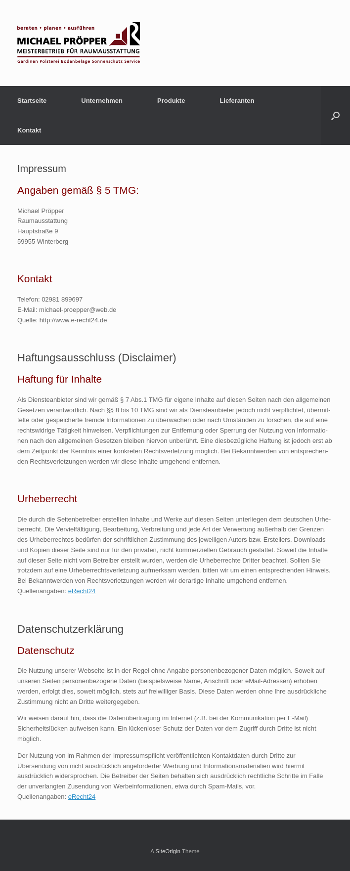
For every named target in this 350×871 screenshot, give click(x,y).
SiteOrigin (167, 851)
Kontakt (29, 130)
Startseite (31, 100)
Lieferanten (236, 100)
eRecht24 (82, 591)
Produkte (171, 100)
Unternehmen (102, 100)
